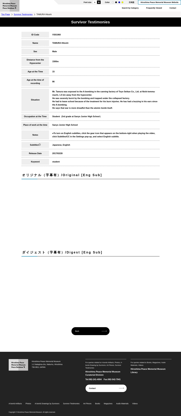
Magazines (108, 404)
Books (97, 404)
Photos (28, 404)
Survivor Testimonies (23, 14)
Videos (135, 404)
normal (113, 2)
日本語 (131, 2)
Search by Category (130, 8)
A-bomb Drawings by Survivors (47, 404)
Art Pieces (87, 404)
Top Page (5, 14)
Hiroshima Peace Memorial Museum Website (159, 2)
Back (77, 331)
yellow (122, 2)
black (116, 2)
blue (119, 2)
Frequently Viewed (154, 8)
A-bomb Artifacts (15, 404)
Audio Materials (122, 404)
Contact (172, 8)
